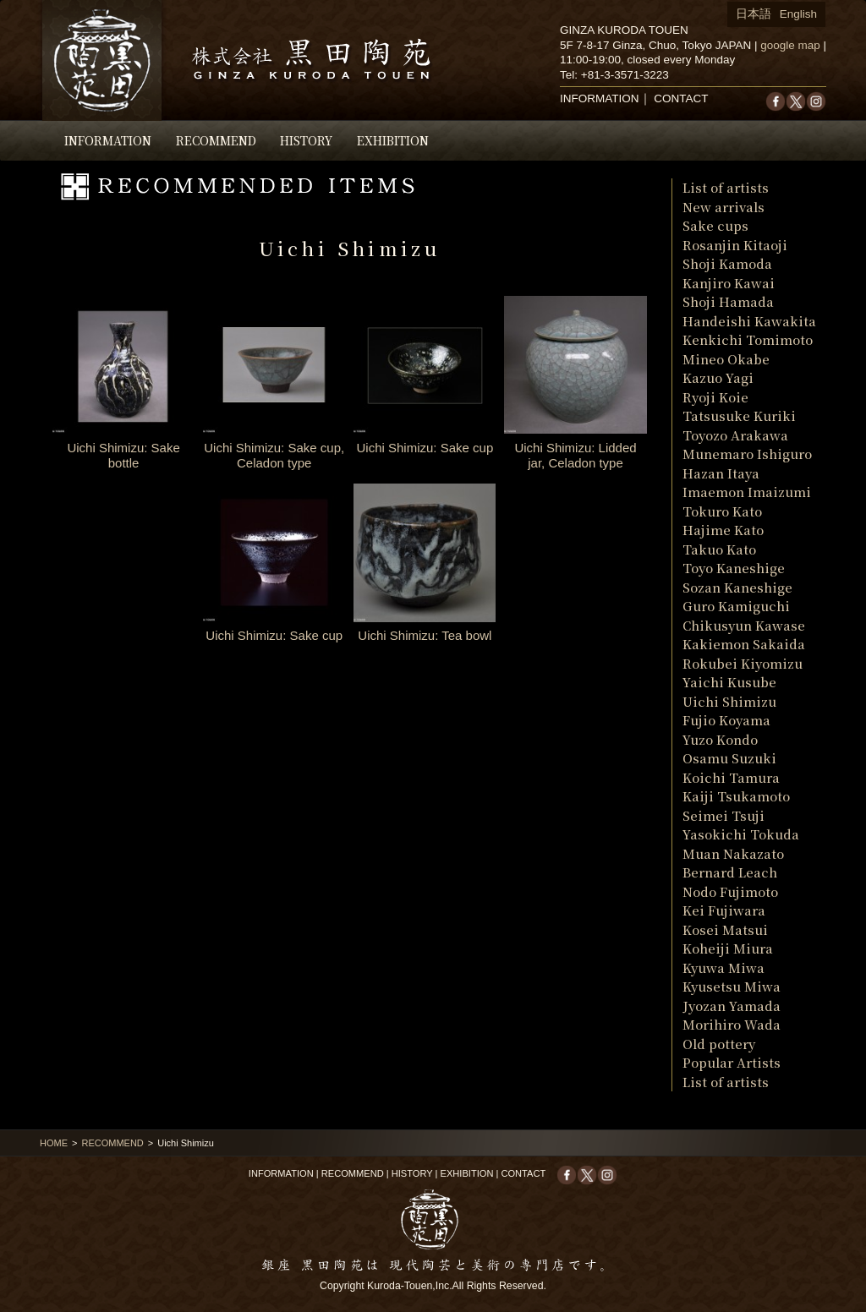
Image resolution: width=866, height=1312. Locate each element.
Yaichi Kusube (729, 682)
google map (790, 45)
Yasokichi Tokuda (740, 834)
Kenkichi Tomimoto (747, 339)
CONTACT (681, 98)
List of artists (725, 187)
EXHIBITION (393, 140)
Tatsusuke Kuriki (739, 415)
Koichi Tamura (731, 777)
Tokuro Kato (722, 511)
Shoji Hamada (728, 301)
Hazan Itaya (720, 473)
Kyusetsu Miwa (731, 986)
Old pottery (718, 1043)
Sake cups (715, 225)
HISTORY (306, 140)
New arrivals (723, 207)
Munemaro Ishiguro (747, 453)
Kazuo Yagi (718, 377)
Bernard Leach (729, 872)
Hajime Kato (723, 529)
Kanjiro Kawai (728, 283)
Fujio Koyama (726, 720)
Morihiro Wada (731, 1024)
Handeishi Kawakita (749, 321)
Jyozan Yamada (731, 1005)
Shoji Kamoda (727, 263)
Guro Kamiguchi (736, 606)
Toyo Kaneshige (733, 568)
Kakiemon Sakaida (743, 644)
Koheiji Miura (727, 948)
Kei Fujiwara (723, 910)
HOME (54, 1143)
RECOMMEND (216, 140)
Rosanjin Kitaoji (734, 245)
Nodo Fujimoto (730, 891)
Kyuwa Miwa (723, 967)
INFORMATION (107, 140)
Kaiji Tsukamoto (736, 796)
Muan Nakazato (733, 853)
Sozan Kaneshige (737, 587)
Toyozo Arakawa (735, 435)
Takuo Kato (719, 549)
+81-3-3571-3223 (625, 74)
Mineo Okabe (726, 359)
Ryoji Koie (715, 397)
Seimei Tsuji (723, 815)
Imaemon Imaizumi (746, 491)
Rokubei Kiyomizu (742, 663)
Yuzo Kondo (720, 739)
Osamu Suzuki (729, 758)
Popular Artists (731, 1062)
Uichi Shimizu (729, 701)
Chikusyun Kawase (743, 625)
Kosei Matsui (725, 929)
